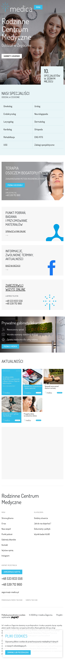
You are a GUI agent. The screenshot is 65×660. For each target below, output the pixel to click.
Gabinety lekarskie (12, 56)
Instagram (5, 555)
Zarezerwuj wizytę (12, 572)
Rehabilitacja (9, 137)
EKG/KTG (38, 137)
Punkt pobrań (7, 534)
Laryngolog (8, 121)
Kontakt (5, 545)
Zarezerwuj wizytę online (15, 287)
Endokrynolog (10, 113)
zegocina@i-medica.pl (10, 592)
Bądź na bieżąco (13, 266)
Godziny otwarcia (41, 518)
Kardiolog (8, 129)
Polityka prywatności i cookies (13, 615)
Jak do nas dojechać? (42, 523)
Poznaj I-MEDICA (10, 346)
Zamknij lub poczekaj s (18, 652)
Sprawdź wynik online (16, 231)
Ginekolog (8, 106)
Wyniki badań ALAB (42, 534)
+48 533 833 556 (14, 300)
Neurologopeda (41, 113)
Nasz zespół (6, 529)
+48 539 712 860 (13, 195)
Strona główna (7, 518)
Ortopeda (38, 129)
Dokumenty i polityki (42, 529)
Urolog (37, 106)
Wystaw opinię (7, 550)
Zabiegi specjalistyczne (44, 144)
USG (5, 144)
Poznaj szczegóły (15, 185)
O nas (4, 523)
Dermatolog (39, 121)
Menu (38, 7)
